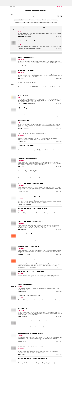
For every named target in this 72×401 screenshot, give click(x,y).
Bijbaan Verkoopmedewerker (26, 57)
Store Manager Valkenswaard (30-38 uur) (29, 246)
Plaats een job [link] (59, 6)
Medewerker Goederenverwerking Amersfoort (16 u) (32, 133)
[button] (19, 20)
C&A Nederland (21, 135)
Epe (27, 267)
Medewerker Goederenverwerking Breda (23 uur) (31, 271)
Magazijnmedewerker (23, 120)
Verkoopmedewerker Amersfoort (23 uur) (29, 295)
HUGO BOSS (20, 335)
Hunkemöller (20, 198)
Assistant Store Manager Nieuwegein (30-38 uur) (31, 221)
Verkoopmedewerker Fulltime (26, 308)
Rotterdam (20, 329)
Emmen (19, 354)
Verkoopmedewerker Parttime (26, 70)
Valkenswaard (21, 254)
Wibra (19, 261)
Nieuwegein (20, 229)
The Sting (20, 286)
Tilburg (19, 291)
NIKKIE (19, 44)
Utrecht (19, 78)
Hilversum (20, 191)
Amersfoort (20, 141)
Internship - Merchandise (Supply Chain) (29, 196)
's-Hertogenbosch (21, 36)
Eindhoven (29, 48)
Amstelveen (26, 90)
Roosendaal (20, 128)
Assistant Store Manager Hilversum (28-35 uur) (30, 183)
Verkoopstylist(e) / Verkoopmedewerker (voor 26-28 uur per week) (35, 27)
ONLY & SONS (21, 59)
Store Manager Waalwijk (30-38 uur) (27, 158)
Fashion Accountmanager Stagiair (27, 82)
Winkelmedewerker (23, 95)
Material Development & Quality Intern (28, 171)
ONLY (19, 122)
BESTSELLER (20, 84)
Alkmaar (19, 316)
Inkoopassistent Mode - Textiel (26, 233)
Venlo (19, 166)
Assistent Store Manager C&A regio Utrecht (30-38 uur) (32, 208)
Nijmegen (20, 153)
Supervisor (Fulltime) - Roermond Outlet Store (30, 333)
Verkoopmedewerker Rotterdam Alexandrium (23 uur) (32, 321)
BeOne (19, 31)
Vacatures (14, 6)
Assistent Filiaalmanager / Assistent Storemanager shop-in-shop (35, 41)
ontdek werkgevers (47, 12)
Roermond (20, 341)
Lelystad (19, 65)
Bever (19, 97)
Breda (19, 279)
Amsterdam (25, 103)
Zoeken (12, 14)
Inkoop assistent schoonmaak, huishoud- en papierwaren (33, 259)
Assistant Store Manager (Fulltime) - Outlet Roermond (32, 358)
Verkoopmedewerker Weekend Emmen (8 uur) (30, 346)
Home (11, 6)
